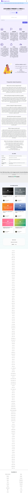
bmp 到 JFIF (13, 252)
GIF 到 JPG (13, 287)
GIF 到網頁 (13, 294)
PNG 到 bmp (13, 387)
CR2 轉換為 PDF (13, 273)
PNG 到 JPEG (13, 396)
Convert (25, 22)
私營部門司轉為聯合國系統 (13, 410)
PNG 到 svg (13, 399)
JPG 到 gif (13, 345)
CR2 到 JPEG (13, 271)
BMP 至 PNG (13, 259)
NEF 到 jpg (13, 366)
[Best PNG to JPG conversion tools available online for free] (7, 222)
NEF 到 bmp (13, 357)
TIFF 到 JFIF (13, 443)
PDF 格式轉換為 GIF (13, 375)
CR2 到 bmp (13, 266)
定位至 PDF (13, 261)
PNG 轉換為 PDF (13, 401)
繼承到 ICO (13, 301)
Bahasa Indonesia (7, 474)
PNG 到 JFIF (13, 394)
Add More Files (13, 12)
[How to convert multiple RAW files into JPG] (7, 207)
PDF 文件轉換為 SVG (13, 389)
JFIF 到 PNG (13, 322)
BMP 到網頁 (13, 264)
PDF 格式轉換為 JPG (13, 382)
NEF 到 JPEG (13, 364)
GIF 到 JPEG (13, 285)
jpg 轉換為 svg (13, 352)
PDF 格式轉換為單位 (13, 373)
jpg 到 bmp (13, 350)
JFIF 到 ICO (13, 317)
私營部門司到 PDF (13, 417)
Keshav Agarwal (7, 200)
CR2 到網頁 (13, 278)
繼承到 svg (13, 310)
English (21, 476)
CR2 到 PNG (13, 275)
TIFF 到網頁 (13, 452)
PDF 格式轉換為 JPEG (13, 378)
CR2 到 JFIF (13, 268)
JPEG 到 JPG (13, 336)
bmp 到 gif (13, 250)
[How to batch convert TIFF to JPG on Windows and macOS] (20, 222)
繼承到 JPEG (13, 303)
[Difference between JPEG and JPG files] (20, 191)
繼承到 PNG (13, 308)
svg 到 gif (13, 422)
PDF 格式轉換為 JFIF (13, 380)
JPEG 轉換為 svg (13, 338)
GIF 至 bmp (13, 280)
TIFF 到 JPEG (13, 445)
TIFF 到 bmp (13, 438)
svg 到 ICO (13, 427)
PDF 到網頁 (13, 385)
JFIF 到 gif (13, 315)
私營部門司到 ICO (13, 406)
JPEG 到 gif (13, 329)
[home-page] (5, 1)
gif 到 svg (13, 292)
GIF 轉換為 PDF (13, 289)
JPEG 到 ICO (13, 331)
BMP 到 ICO (13, 254)
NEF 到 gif (13, 359)
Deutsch (8, 476)
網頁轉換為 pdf (13, 466)
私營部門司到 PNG (13, 415)
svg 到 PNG (13, 436)
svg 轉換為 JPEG (13, 429)
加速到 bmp (13, 296)
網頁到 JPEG (13, 459)
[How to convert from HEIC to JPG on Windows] (7, 191)
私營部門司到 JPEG (13, 413)
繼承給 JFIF (13, 299)
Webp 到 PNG (13, 464)
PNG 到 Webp (13, 403)
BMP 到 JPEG (13, 257)
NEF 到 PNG (13, 371)
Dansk (21, 474)
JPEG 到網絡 (13, 343)
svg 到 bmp (13, 424)
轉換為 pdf (13, 450)
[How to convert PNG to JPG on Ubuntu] (20, 207)
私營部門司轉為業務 (13, 408)
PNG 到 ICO (13, 392)
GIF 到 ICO (13, 282)
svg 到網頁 (13, 434)
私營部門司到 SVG (13, 420)
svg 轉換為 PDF (13, 431)
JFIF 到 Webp (13, 324)
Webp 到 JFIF (13, 457)
